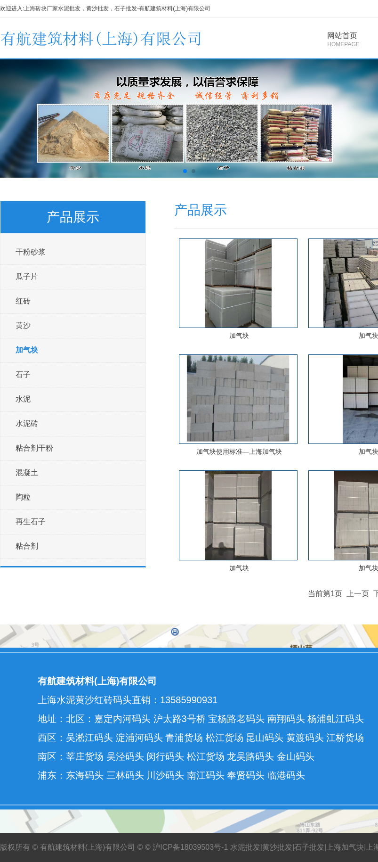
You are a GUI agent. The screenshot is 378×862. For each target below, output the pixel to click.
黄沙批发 (277, 847)
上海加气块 (345, 847)
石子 (23, 374)
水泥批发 (245, 847)
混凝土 (27, 472)
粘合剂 (27, 546)
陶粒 (23, 497)
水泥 (23, 399)
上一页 (357, 594)
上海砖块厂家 (41, 8)
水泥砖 (27, 423)
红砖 (23, 301)
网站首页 (343, 40)
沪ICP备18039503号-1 (190, 847)
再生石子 (31, 521)
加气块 (27, 350)
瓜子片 (27, 276)
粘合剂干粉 (34, 448)
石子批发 (309, 847)
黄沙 (23, 325)
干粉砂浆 (31, 252)
